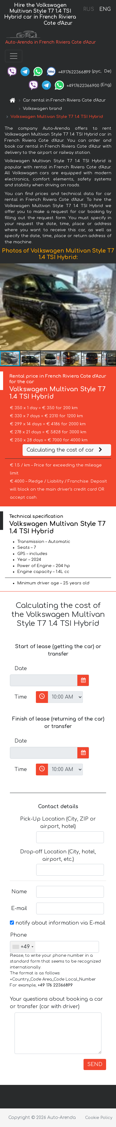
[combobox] (22, 946)
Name (19, 892)
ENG (104, 9)
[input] (44, 680)
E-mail (19, 908)
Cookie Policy (98, 1118)
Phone (18, 935)
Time (21, 697)
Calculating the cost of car (65, 450)
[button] (110, 307)
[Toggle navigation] (13, 56)
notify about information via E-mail (57, 923)
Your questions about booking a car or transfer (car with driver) (56, 1002)
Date (21, 668)
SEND (94, 1064)
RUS (88, 9)
